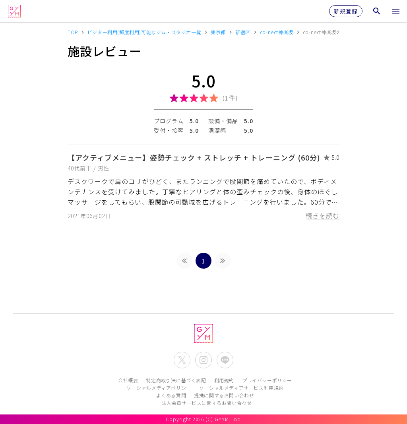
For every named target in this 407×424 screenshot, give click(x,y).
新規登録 (346, 11)
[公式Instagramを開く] (203, 360)
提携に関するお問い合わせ (224, 395)
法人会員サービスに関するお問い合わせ (207, 402)
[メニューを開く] (396, 11)
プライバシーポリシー (267, 380)
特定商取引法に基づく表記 (176, 380)
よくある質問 (171, 395)
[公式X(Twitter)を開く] (182, 360)
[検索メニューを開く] (377, 11)
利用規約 (224, 380)
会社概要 (128, 380)
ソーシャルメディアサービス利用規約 (241, 387)
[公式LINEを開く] (225, 360)
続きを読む (322, 215)
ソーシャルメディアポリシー (158, 387)
